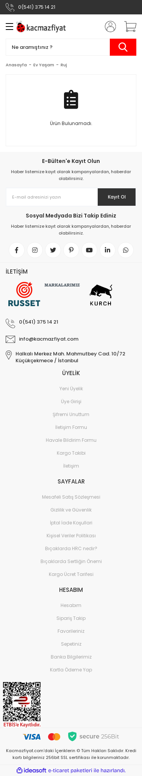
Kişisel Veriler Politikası (71, 535)
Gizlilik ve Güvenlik (71, 510)
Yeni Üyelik (71, 388)
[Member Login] (108, 26)
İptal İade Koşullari (71, 522)
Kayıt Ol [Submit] (117, 197)
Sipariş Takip (71, 618)
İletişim (71, 466)
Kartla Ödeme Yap (71, 669)
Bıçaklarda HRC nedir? (71, 548)
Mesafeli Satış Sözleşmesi (71, 497)
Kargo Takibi (71, 453)
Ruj (64, 65)
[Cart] (127, 26)
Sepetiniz (71, 644)
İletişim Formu (71, 427)
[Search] (71, 47)
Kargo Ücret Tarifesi (71, 574)
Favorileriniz (71, 631)
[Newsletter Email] (71, 197)
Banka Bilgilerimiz (71, 657)
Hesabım (71, 605)
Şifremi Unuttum (71, 414)
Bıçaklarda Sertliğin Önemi (71, 561)
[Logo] (42, 26)
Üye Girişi (71, 401)
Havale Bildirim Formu (71, 440)
